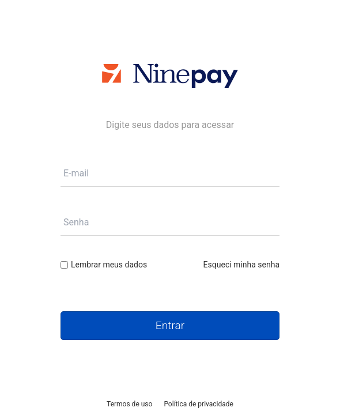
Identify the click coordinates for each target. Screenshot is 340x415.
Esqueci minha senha (241, 264)
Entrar (170, 325)
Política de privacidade (198, 404)
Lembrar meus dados (104, 264)
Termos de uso (129, 404)
